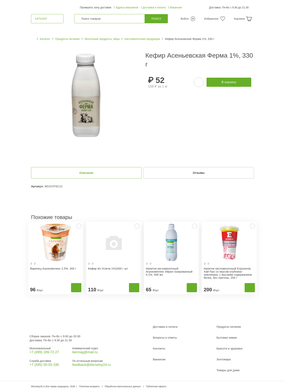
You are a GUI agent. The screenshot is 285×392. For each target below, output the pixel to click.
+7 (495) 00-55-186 (44, 365)
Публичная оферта (156, 386)
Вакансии (176, 7)
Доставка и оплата (154, 7)
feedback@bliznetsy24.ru (91, 365)
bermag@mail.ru (85, 352)
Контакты (159, 348)
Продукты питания (228, 326)
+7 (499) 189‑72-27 (44, 352)
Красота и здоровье (229, 348)
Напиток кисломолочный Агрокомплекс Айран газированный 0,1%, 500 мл (169, 271)
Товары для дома (227, 370)
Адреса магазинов (127, 7)
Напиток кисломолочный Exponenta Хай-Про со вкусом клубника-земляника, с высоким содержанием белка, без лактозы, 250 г (228, 273)
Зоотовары (223, 359)
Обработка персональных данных (123, 386)
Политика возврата (89, 386)
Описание (86, 173)
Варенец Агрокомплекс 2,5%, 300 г (53, 268)
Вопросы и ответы (165, 337)
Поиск (156, 18)
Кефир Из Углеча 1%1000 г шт (108, 268)
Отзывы (199, 173)
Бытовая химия (226, 337)
